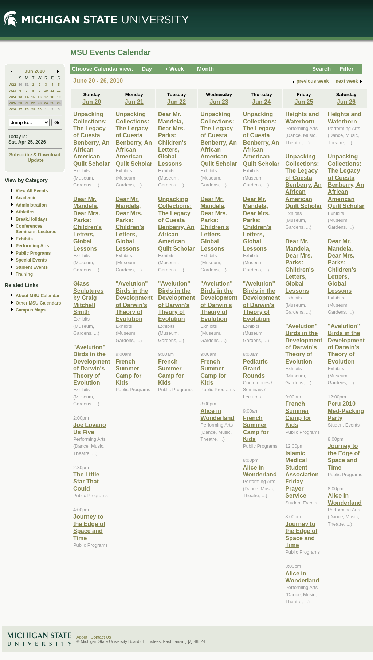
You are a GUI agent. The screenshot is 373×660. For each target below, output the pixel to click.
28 (27, 109)
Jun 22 (176, 101)
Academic (26, 197)
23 (40, 103)
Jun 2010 (35, 71)
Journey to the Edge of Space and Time (89, 527)
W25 (12, 103)
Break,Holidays (32, 219)
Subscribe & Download (34, 154)
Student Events (32, 267)
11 (52, 91)
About (81, 637)
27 (20, 109)
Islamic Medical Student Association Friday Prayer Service (302, 474)
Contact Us (101, 637)
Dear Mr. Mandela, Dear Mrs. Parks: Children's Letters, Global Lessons (87, 224)
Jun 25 (303, 101)
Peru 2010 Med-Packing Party (346, 410)
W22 (12, 84)
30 (20, 84)
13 (20, 97)
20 (20, 103)
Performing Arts (32, 245)
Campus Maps (31, 310)
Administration (31, 205)
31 (27, 84)
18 (52, 97)
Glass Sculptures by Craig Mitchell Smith (88, 297)
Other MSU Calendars (38, 303)
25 (52, 103)
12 (59, 91)
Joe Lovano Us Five (89, 428)
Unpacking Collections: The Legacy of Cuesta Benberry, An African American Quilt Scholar (91, 139)
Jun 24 (261, 101)
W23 (12, 91)
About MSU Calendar (37, 295)
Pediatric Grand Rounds (255, 368)
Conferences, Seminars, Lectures (36, 229)
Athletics (25, 212)
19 (59, 97)
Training (24, 274)
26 (59, 103)
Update (36, 160)
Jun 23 (218, 101)
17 (46, 97)
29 (33, 109)
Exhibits (24, 238)
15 (33, 97)
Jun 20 (91, 101)
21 (27, 103)
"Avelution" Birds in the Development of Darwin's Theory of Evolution (91, 365)
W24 (12, 97)
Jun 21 (134, 101)
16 (40, 97)
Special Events (31, 260)
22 (33, 103)
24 (46, 103)
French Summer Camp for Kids (128, 372)
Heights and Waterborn (302, 117)
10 (46, 91)
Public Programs (33, 253)
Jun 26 (346, 101)
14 (27, 97)
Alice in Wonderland (217, 414)
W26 (12, 109)
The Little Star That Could (86, 481)
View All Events (32, 190)
